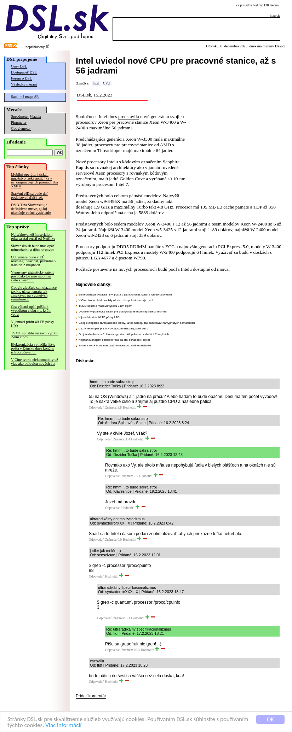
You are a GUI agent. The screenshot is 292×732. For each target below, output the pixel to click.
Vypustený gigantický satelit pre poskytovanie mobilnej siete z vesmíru (32, 276)
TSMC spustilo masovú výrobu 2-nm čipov (34, 335)
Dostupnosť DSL (24, 72)
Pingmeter (19, 122)
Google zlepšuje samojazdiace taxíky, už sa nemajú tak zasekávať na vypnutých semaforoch (34, 293)
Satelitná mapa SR (25, 97)
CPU (106, 83)
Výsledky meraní (24, 84)
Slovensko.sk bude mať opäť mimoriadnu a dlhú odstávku (33, 248)
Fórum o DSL (21, 78)
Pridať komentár (91, 695)
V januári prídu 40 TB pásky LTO (32, 324)
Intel (95, 83)
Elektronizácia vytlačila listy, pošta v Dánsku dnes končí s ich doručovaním (33, 348)
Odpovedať (96, 407)
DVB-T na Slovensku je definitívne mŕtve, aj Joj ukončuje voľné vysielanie (31, 209)
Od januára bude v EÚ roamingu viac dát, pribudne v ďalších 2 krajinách (33, 261)
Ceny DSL (19, 66)
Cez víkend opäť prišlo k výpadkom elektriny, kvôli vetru (31, 310)
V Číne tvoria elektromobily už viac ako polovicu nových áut (34, 361)
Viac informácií (63, 725)
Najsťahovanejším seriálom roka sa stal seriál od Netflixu (33, 236)
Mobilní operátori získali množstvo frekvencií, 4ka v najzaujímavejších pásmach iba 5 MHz (34, 180)
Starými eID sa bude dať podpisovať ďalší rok (29, 195)
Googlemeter (21, 128)
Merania (35, 116)
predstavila (128, 116)
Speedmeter (20, 116)
